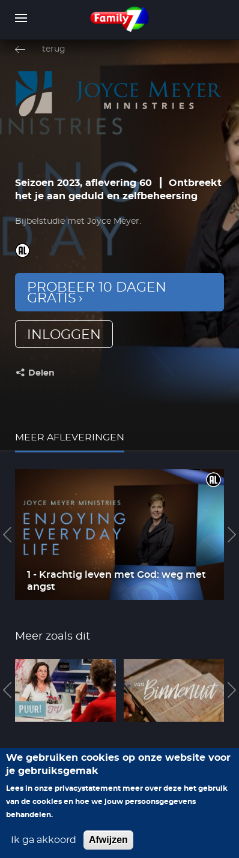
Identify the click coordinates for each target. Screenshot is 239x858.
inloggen (64, 334)
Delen (41, 373)
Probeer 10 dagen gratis (96, 293)
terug (53, 49)
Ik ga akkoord (43, 849)
